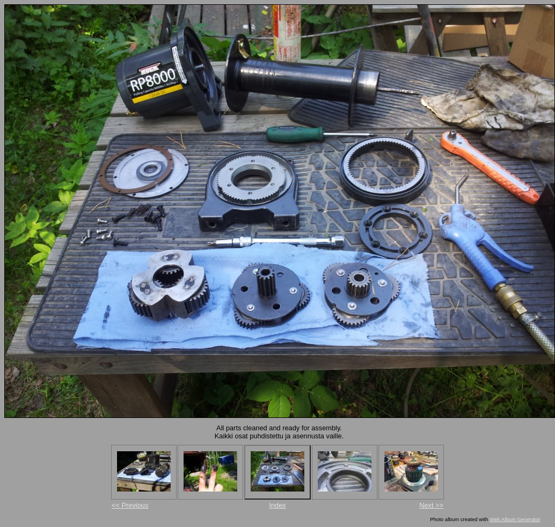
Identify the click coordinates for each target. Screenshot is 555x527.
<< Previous (130, 505)
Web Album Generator (515, 519)
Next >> (431, 505)
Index (277, 505)
